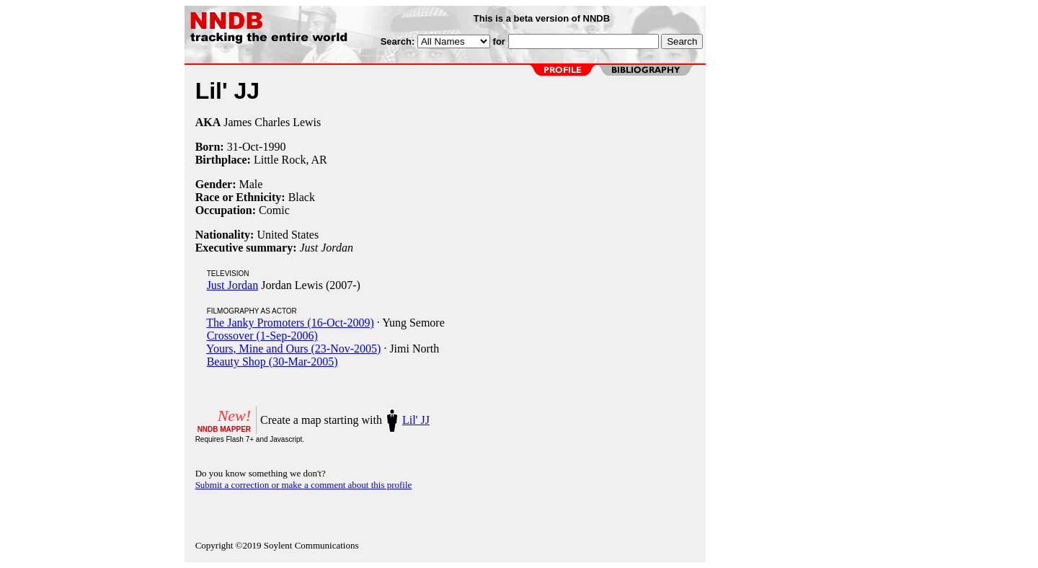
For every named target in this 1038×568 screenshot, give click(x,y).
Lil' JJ (416, 420)
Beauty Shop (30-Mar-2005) (272, 361)
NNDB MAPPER (224, 429)
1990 (273, 147)
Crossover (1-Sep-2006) (262, 335)
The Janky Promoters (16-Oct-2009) (289, 322)
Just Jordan (233, 285)
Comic (274, 210)
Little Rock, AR (290, 160)
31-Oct (243, 147)
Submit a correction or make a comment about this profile (303, 484)
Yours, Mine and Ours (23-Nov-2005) (293, 348)
